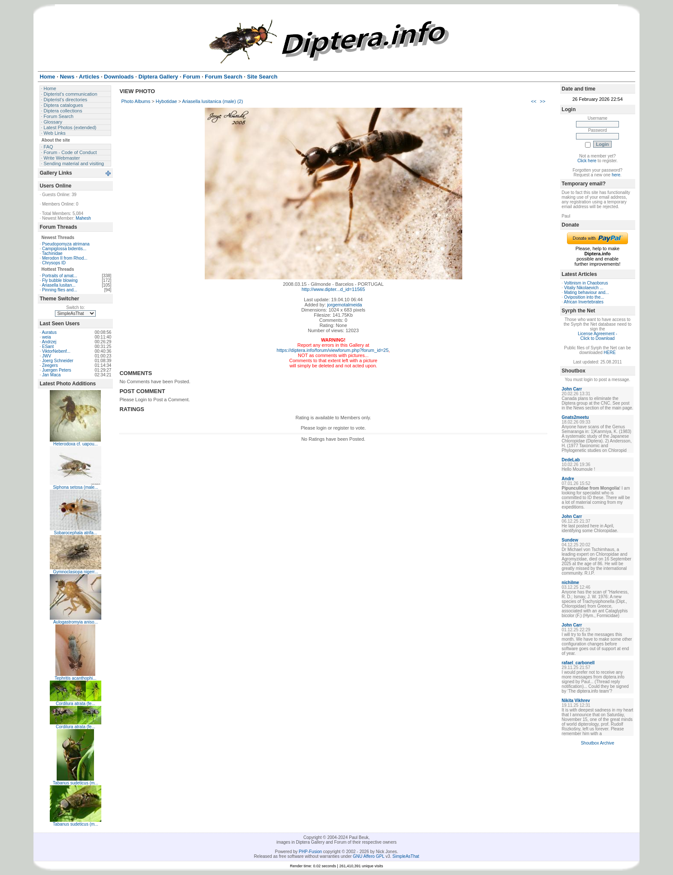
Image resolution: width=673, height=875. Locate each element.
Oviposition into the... (584, 297)
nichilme (570, 582)
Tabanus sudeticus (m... (75, 783)
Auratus (49, 332)
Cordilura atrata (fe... (75, 703)
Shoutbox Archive (597, 743)
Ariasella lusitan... (58, 285)
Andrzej (49, 341)
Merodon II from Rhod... (65, 258)
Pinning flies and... (59, 290)
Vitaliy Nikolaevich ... (583, 287)
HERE (610, 352)
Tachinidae (52, 253)
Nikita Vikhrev (576, 700)
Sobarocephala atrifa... (75, 532)
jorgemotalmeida (344, 304)
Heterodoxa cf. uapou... (75, 444)
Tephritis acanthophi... (75, 678)
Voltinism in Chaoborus (586, 283)
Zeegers (50, 365)
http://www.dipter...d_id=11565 (333, 289)
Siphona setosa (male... (75, 487)
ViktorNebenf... (56, 351)
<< (534, 101)
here (616, 175)
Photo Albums (135, 101)
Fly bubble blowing (60, 280)
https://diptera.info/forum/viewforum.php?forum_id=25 (333, 350)
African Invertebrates (583, 302)
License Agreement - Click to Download (597, 336)
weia (46, 337)
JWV (46, 356)
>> (543, 101)
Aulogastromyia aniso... (75, 622)
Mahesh (83, 218)
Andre (568, 478)
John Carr (572, 389)
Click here (586, 160)
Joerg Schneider (57, 360)
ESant (48, 346)
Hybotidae (166, 101)
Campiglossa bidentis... (64, 248)
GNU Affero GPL (368, 856)
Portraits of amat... (59, 275)
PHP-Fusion (310, 851)
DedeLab (571, 459)
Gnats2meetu (575, 417)
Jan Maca (51, 374)
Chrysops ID (54, 262)
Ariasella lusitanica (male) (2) (212, 101)
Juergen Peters (56, 370)
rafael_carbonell (578, 662)
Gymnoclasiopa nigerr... (75, 571)
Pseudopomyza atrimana (66, 244)
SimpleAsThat (405, 856)
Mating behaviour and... (586, 292)
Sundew (570, 540)
